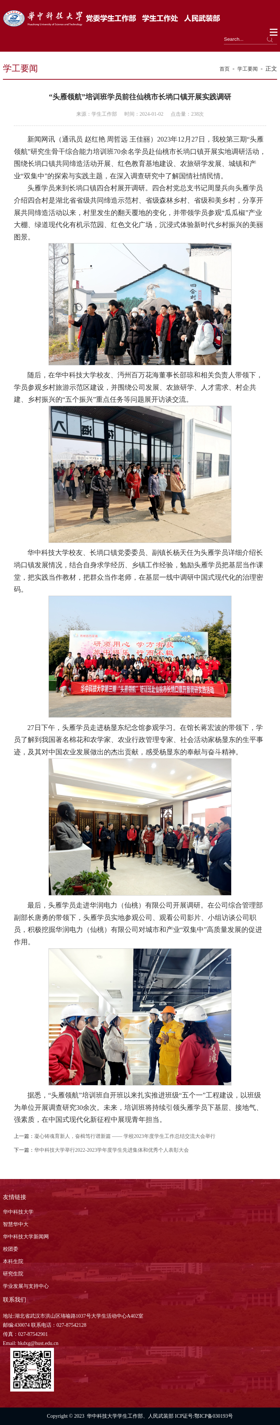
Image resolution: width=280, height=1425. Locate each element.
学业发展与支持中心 (26, 1286)
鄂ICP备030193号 (213, 1416)
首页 (224, 69)
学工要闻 (247, 69)
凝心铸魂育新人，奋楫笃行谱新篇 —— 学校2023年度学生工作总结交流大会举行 (124, 1136)
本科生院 (13, 1261)
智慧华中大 (15, 1224)
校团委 (10, 1249)
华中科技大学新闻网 (26, 1236)
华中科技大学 (18, 1212)
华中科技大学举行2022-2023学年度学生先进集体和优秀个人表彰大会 (111, 1150)
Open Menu (274, 32)
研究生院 (13, 1274)
